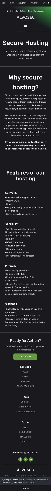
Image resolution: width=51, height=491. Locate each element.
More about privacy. (26, 482)
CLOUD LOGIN (25, 432)
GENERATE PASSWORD (25, 412)
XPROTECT (25, 442)
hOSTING (25, 382)
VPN (44, 3)
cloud (25, 372)
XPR (4, 3)
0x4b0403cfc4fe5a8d (18, 11)
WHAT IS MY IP (25, 407)
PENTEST (35, 3)
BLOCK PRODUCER (25, 386)
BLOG (12, 3)
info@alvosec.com (37, 11)
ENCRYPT (25, 402)
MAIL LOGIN (25, 437)
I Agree (25, 488)
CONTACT (22, 3)
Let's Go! (25, 356)
